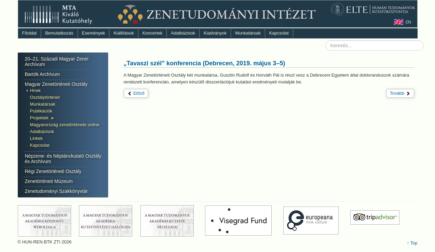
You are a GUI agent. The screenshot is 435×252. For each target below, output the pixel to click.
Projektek (39, 117)
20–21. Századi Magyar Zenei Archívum (57, 61)
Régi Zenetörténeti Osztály (53, 171)
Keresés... (325, 40)
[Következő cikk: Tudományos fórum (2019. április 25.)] (400, 93)
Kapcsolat (279, 33)
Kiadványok (215, 33)
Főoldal (29, 33)
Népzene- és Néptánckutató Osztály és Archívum (63, 158)
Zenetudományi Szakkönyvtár (56, 191)
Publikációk (41, 111)
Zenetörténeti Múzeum (49, 181)
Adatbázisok (183, 33)
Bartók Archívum (42, 74)
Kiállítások (123, 33)
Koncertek (152, 33)
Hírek (35, 90)
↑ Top (412, 243)
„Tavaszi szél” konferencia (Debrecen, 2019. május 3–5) (204, 63)
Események (93, 33)
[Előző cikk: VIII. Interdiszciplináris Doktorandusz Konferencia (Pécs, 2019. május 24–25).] (136, 93)
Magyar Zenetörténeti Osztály (56, 84)
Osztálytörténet (45, 97)
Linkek (36, 138)
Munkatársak (247, 33)
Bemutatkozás (59, 33)
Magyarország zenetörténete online (65, 124)
